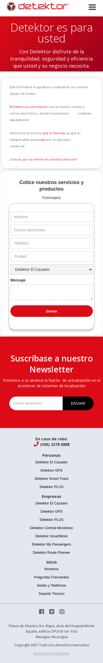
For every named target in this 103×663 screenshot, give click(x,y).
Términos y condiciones (51, 653)
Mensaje (18, 280)
